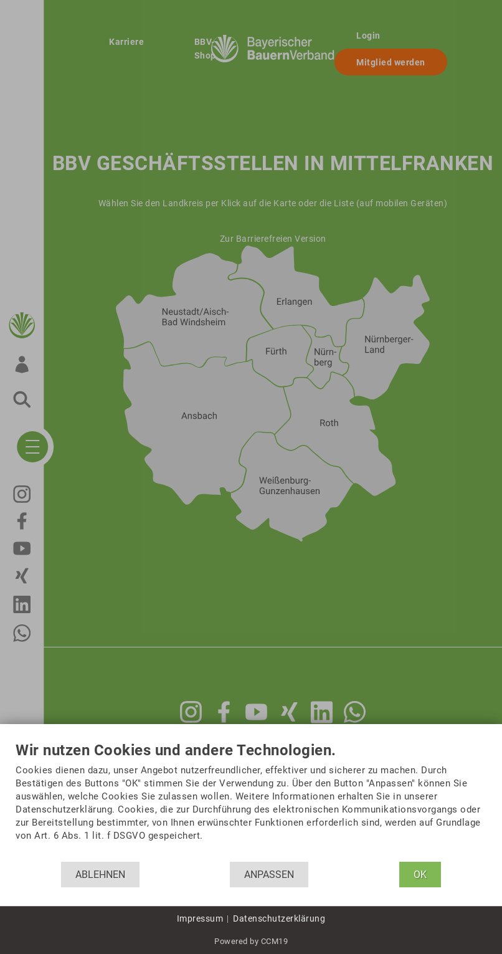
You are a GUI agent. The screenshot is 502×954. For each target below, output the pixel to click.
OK (420, 874)
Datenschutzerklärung (279, 918)
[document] (251, 802)
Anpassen (269, 874)
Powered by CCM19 (251, 941)
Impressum (200, 918)
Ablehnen (100, 874)
